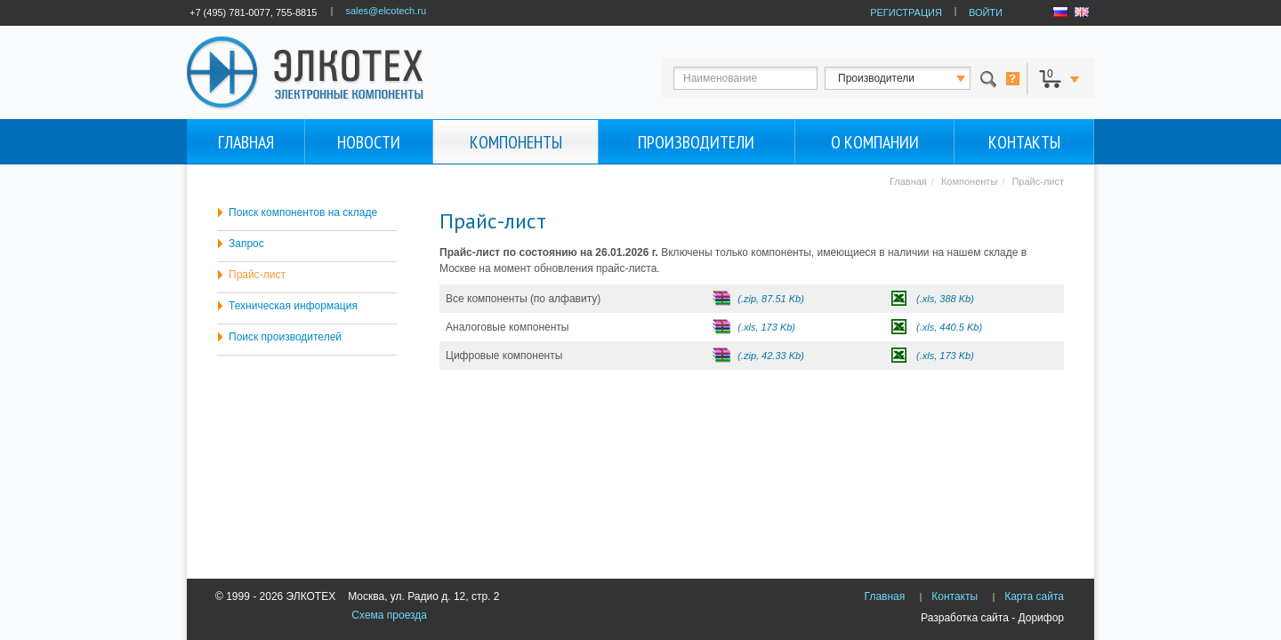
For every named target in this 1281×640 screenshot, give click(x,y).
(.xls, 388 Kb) (945, 298)
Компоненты (516, 142)
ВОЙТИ (986, 12)
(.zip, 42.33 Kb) (770, 355)
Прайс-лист (257, 274)
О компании (875, 142)
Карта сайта (1034, 596)
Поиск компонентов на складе (303, 212)
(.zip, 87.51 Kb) (770, 298)
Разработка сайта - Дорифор (992, 618)
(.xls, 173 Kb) (766, 327)
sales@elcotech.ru (385, 10)
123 (914, 78)
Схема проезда (389, 615)
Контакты (1024, 142)
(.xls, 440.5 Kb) (949, 327)
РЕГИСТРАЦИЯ (906, 12)
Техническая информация (293, 306)
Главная (246, 142)
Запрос (246, 243)
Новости (368, 142)
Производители (696, 142)
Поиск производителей (285, 337)
